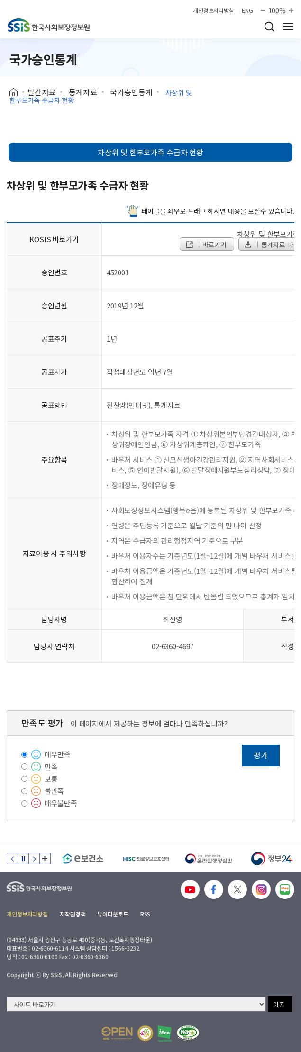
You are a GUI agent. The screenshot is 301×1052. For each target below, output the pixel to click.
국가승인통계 (131, 92)
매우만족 (58, 754)
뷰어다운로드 (112, 914)
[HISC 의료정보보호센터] (145, 858)
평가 (261, 755)
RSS (145, 914)
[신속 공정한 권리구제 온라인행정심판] (208, 858)
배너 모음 (45, 858)
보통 (51, 779)
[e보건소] (82, 858)
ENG (247, 10)
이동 (278, 1004)
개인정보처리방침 (213, 10)
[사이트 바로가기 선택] (136, 1004)
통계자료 (83, 92)
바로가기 (206, 244)
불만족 (54, 791)
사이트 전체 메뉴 (288, 26)
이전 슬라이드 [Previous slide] (12, 858)
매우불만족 (61, 803)
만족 (51, 766)
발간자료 (41, 92)
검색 (269, 26)
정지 (23, 858)
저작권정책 (72, 914)
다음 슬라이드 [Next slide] (34, 858)
